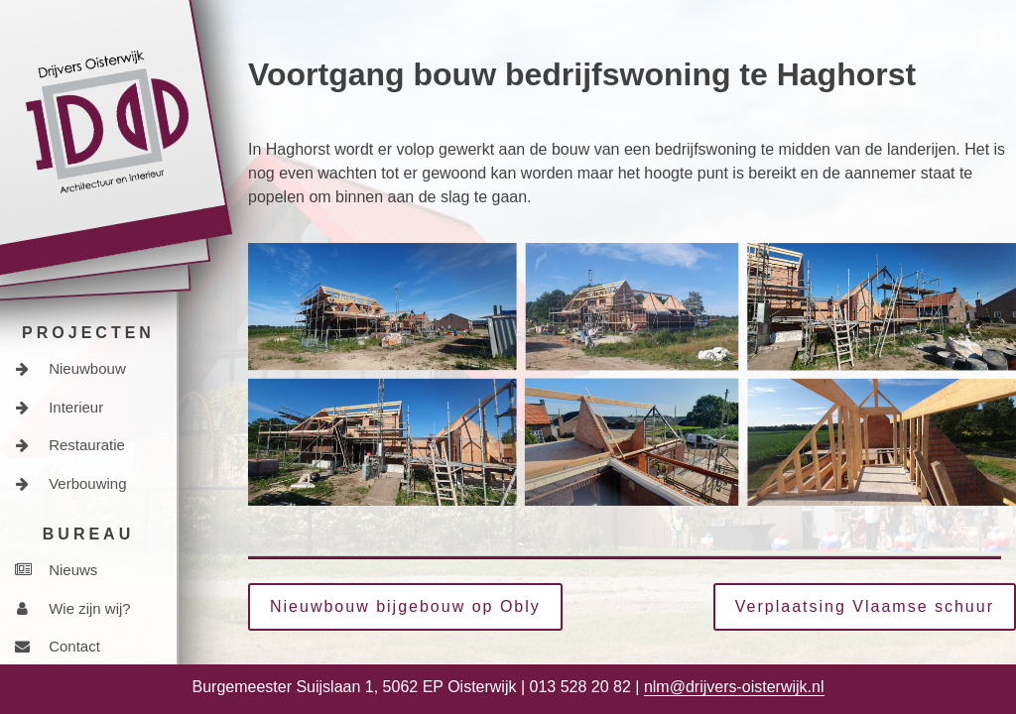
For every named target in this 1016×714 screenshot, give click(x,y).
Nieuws (56, 569)
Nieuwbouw (70, 368)
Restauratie (70, 444)
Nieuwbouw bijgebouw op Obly (405, 606)
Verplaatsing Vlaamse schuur (864, 606)
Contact (57, 646)
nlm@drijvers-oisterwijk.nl (734, 686)
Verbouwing (71, 483)
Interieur (59, 407)
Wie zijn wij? (73, 608)
